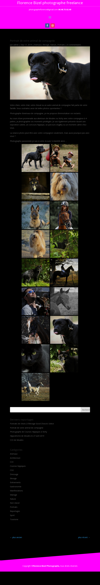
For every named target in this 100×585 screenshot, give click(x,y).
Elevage (46, 44)
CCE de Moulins (16, 440)
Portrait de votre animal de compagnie (26, 427)
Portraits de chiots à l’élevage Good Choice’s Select (32, 423)
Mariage (13, 495)
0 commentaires (74, 44)
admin (16, 44)
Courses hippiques (18, 466)
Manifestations (16, 490)
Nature (53, 44)
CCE (11, 462)
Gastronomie (15, 486)
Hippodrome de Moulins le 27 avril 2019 (27, 436)
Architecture (15, 458)
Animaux (38, 44)
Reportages (15, 511)
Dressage (14, 474)
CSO (12, 470)
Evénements (15, 482)
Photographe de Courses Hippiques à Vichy (28, 431)
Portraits (61, 44)
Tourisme (14, 519)
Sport (12, 515)
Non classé (15, 503)
